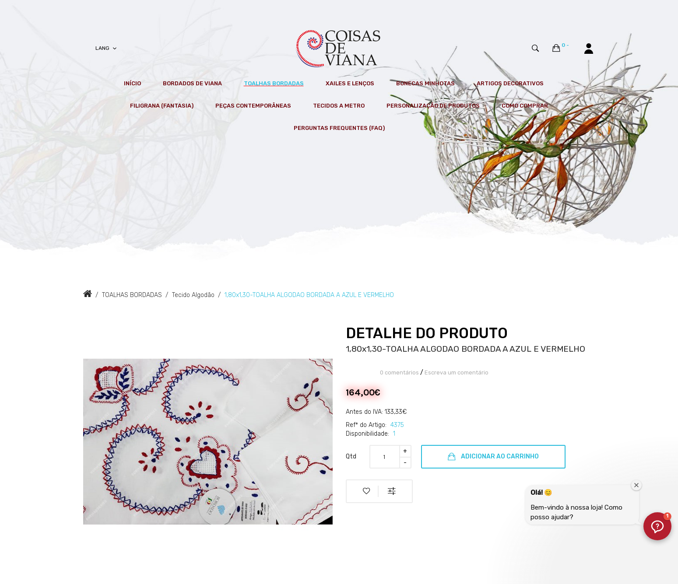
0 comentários (399, 372)
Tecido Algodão (193, 295)
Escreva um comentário (456, 372)
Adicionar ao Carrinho (493, 456)
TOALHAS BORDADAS (132, 295)
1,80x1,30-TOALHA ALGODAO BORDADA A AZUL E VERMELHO (309, 295)
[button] (657, 526)
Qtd (351, 456)
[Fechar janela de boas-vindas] (636, 485)
